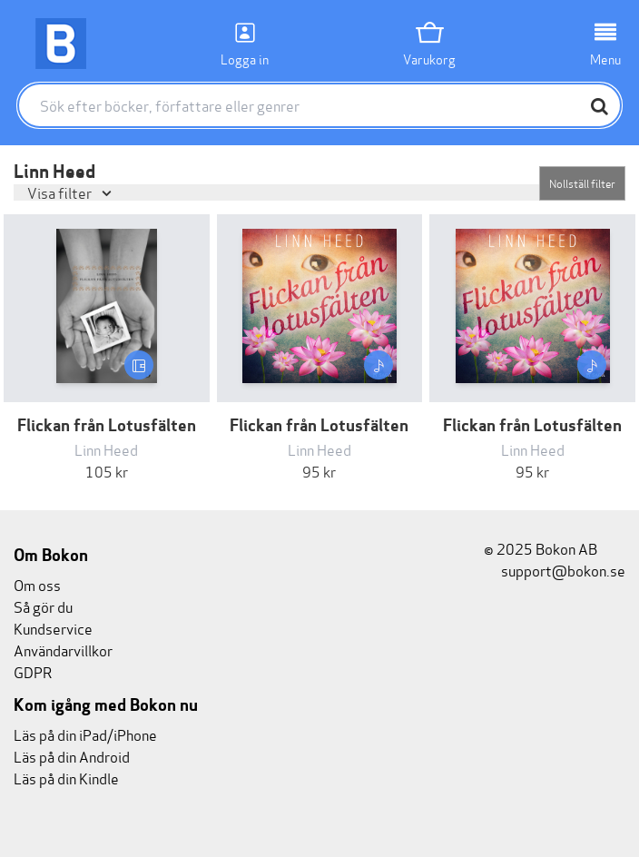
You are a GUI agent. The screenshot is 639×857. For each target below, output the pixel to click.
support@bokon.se (554, 569)
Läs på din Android (72, 755)
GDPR (33, 671)
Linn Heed (106, 448)
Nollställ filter (582, 183)
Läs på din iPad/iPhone (85, 734)
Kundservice (53, 627)
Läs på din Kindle (66, 777)
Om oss (37, 584)
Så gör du (43, 606)
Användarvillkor (63, 649)
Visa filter (60, 192)
